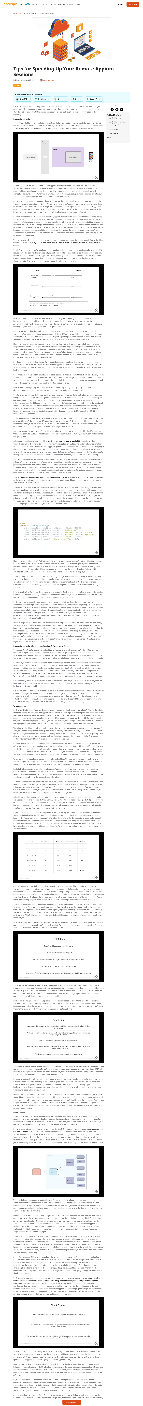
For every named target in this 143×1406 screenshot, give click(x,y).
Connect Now (133, 4)
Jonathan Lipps (48, 80)
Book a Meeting (71, 1402)
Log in (120, 4)
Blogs (20, 13)
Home (15, 13)
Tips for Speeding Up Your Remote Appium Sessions (39, 13)
